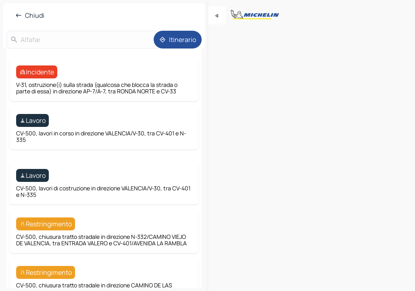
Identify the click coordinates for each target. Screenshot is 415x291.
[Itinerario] (178, 39)
